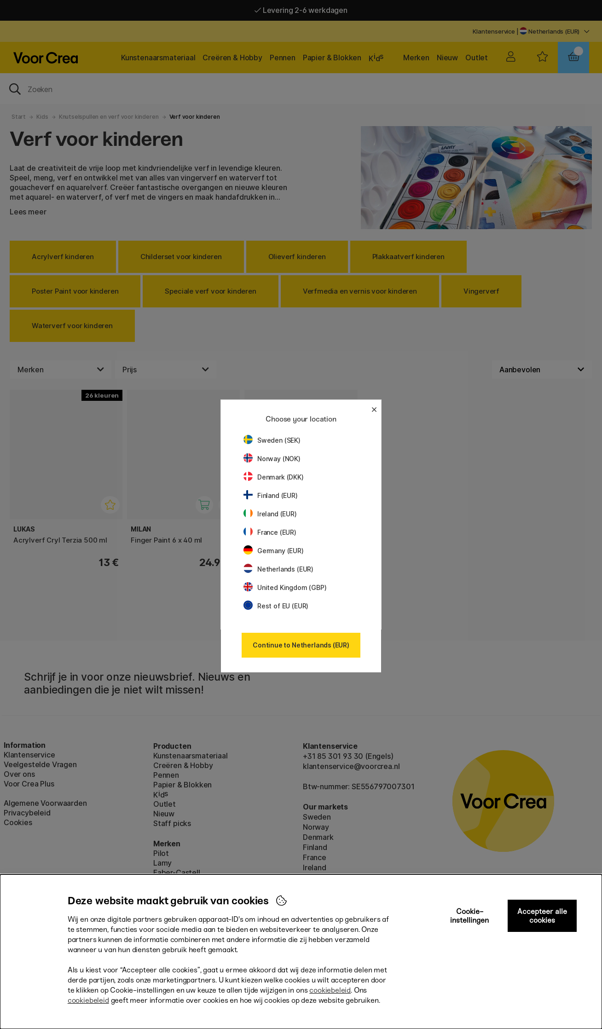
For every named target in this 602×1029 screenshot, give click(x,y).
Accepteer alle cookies (542, 916)
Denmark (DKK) (273, 477)
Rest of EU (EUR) (275, 606)
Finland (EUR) (270, 495)
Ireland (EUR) (270, 514)
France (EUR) (269, 532)
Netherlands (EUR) (278, 569)
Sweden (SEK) (272, 440)
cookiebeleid (330, 990)
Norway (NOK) (272, 458)
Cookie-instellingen (469, 916)
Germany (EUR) (273, 551)
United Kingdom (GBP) (284, 587)
